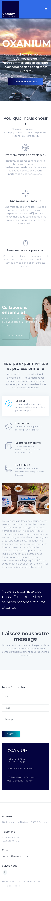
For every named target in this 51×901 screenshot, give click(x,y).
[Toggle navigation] (46, 9)
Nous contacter (15, 335)
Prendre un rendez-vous (25, 81)
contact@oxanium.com (15, 856)
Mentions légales (11, 886)
